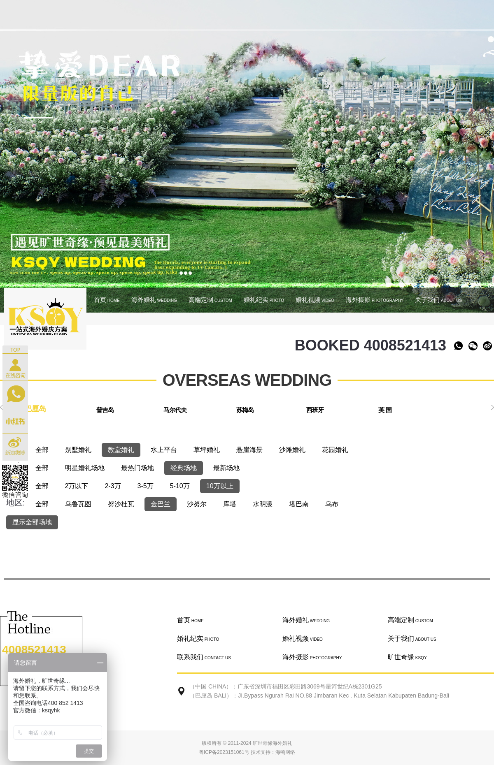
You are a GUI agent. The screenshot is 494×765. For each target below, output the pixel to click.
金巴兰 (160, 504)
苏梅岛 (245, 409)
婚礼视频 (315, 299)
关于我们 (438, 299)
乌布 (331, 504)
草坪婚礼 (206, 449)
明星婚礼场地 (85, 467)
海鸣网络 (285, 752)
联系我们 (204, 657)
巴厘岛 (35, 409)
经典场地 (183, 467)
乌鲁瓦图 (78, 504)
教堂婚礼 (121, 449)
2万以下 (77, 485)
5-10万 (180, 485)
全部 (42, 449)
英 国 (384, 409)
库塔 (229, 504)
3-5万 (145, 485)
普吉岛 (105, 409)
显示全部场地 (32, 522)
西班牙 (315, 409)
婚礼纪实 (264, 299)
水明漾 (263, 504)
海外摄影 (374, 299)
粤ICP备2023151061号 (224, 752)
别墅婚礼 (78, 449)
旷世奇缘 (407, 657)
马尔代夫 (174, 409)
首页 (107, 299)
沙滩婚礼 (292, 449)
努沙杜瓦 (121, 504)
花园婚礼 (335, 449)
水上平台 (164, 449)
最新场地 (226, 467)
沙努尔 (197, 504)
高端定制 (210, 299)
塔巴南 (299, 504)
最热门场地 (137, 467)
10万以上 (219, 485)
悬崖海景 (249, 449)
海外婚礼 (154, 299)
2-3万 (113, 485)
